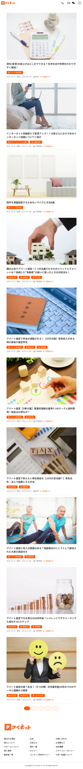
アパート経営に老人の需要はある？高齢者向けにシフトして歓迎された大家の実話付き (41, 549)
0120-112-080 (62, 3)
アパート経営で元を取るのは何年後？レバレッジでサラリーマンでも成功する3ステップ (41, 619)
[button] (79, 3)
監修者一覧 (8, 754)
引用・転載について (64, 754)
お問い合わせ (69, 3)
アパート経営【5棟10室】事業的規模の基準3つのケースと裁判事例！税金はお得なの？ (41, 410)
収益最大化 (46, 76)
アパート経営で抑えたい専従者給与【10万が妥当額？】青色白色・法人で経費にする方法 (39, 480)
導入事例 (7, 750)
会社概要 (59, 746)
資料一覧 (33, 746)
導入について (9, 742)
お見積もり (60, 742)
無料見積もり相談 (73, 3)
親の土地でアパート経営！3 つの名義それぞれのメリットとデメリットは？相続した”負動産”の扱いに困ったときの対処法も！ (41, 270)
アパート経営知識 (15, 72)
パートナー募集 (66, 3)
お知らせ (33, 742)
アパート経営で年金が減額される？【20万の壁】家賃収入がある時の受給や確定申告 (41, 340)
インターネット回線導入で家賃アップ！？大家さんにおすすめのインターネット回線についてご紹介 (41, 135)
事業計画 (25, 277)
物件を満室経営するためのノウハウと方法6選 (31, 202)
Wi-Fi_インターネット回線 (18, 142)
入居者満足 (36, 142)
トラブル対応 (39, 695)
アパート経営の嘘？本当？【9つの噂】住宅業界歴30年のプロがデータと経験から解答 (41, 688)
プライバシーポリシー (65, 750)
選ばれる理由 (9, 738)
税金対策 (13, 277)
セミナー (33, 750)
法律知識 (43, 347)
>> (56, 708)
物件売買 (37, 277)
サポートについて (11, 746)
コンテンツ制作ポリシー (40, 754)
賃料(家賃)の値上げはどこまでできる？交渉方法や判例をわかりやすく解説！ (41, 65)
